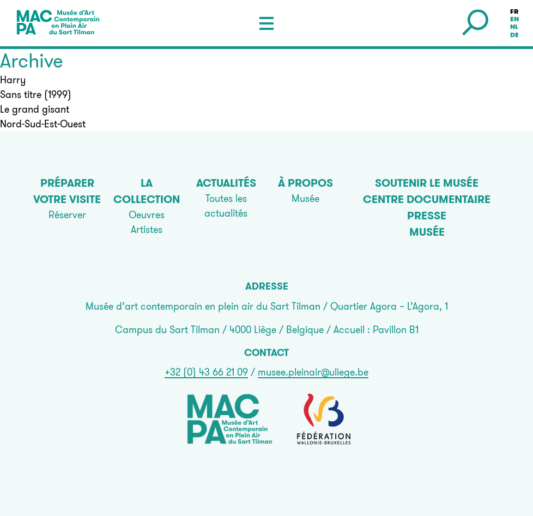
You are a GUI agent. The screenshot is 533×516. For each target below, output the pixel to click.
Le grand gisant (34, 109)
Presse (426, 215)
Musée (305, 198)
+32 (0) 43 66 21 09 (206, 372)
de (514, 35)
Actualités (226, 183)
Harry (13, 79)
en (514, 19)
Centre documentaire (426, 199)
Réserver (67, 214)
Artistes (146, 229)
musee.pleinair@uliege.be (313, 372)
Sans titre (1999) (35, 94)
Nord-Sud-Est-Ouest (43, 124)
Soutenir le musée (427, 183)
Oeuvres (147, 214)
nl (514, 27)
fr (514, 11)
